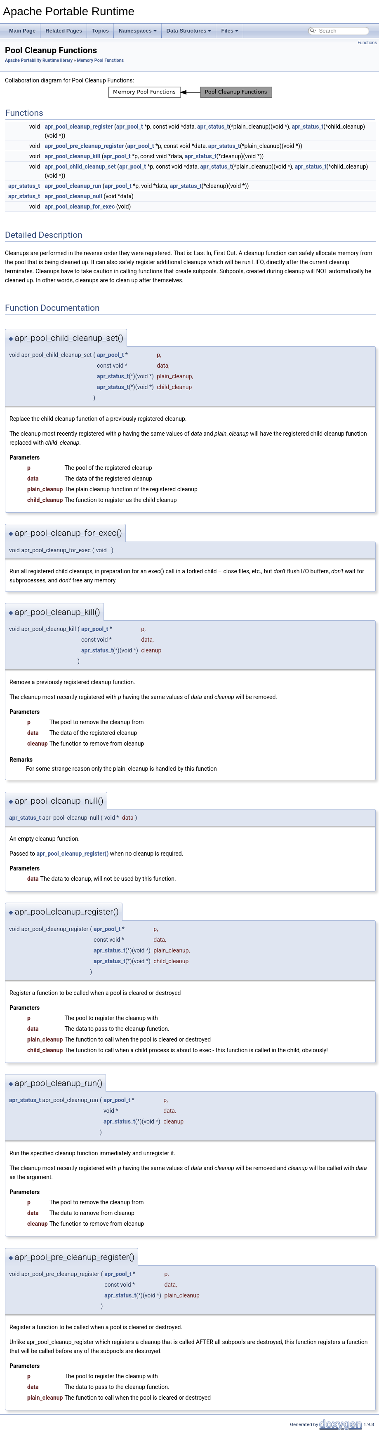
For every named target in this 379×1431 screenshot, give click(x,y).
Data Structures (189, 31)
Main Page (22, 31)
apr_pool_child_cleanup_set (80, 166)
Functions (367, 42)
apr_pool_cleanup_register (79, 126)
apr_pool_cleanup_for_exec (80, 206)
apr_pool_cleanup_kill (72, 156)
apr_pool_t (129, 126)
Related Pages (63, 31)
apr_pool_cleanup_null (73, 196)
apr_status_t (213, 126)
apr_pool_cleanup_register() (73, 853)
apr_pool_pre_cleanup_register (84, 146)
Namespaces (138, 31)
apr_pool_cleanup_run (73, 186)
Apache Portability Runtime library (39, 60)
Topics (100, 31)
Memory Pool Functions (100, 60)
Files (229, 31)
